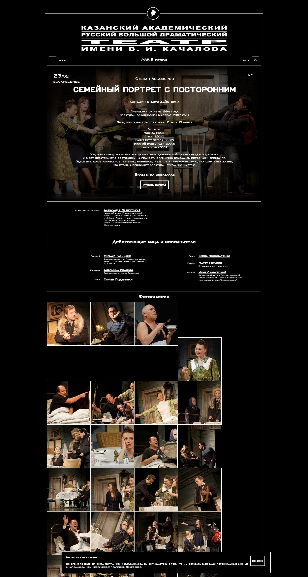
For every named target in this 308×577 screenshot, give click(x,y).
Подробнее (133, 567)
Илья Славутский (211, 272)
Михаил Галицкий (116, 256)
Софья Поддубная (117, 279)
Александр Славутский (121, 210)
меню (61, 60)
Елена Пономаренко (214, 256)
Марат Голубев (209, 263)
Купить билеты (154, 185)
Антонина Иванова (118, 270)
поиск (246, 60)
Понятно (258, 561)
